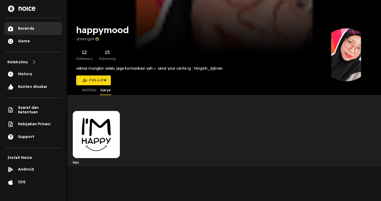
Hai (76, 162)
